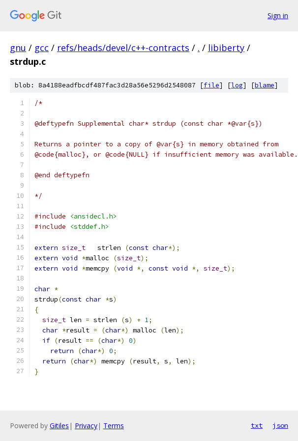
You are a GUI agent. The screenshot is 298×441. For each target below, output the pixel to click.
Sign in (278, 15)
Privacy (86, 425)
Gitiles (59, 425)
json (280, 425)
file (211, 85)
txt (257, 425)
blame (264, 85)
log (237, 85)
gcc (41, 48)
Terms (113, 425)
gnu (18, 48)
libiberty (226, 48)
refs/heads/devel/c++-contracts (123, 48)
